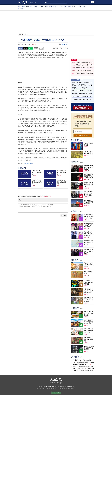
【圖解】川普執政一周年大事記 (88, 152)
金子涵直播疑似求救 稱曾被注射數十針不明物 (88, 216)
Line (30, 48)
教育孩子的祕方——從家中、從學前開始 (88, 299)
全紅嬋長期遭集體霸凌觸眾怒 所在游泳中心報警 (88, 176)
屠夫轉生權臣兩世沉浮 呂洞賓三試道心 (88, 264)
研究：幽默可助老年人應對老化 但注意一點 (88, 330)
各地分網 (21, 8)
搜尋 (65, 2)
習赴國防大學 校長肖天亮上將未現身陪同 (88, 167)
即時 (42, 7)
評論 (46, 7)
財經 (65, 7)
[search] (55, 2)
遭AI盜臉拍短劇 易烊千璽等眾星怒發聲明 (88, 251)
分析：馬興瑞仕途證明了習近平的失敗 (81, 96)
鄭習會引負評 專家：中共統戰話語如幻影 (82, 82)
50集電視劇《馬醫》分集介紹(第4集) (62, 182)
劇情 (23, 34)
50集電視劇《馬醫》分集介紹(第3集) (37, 182)
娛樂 (69, 7)
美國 (23, 7)
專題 (50, 7)
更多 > (82, 79)
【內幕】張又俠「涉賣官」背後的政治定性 (82, 370)
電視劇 (63, 44)
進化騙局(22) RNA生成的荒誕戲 (79, 88)
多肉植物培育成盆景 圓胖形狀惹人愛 (88, 339)
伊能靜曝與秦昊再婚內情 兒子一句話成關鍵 (88, 225)
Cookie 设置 (56, 392)
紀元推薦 (77, 79)
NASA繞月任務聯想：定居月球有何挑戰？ (89, 348)
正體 (31, 2)
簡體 (35, 2)
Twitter (25, 48)
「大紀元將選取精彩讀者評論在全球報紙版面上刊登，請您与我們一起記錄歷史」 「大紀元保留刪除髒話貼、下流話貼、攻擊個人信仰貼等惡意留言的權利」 (43, 208)
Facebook (20, 48)
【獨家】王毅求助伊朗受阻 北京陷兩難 (81, 360)
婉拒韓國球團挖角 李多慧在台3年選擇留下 (89, 242)
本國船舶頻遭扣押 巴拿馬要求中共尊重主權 (88, 202)
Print (41, 48)
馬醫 (67, 44)
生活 (80, 7)
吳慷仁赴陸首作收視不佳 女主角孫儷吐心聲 (88, 233)
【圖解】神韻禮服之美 (88, 144)
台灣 (35, 7)
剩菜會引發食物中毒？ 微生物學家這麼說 (88, 313)
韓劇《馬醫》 (30, 163)
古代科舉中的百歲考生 (88, 272)
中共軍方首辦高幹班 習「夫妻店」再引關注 (88, 193)
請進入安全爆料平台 (82, 108)
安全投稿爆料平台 (46, 196)
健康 (84, 7)
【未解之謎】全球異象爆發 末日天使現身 (88, 282)
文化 (73, 7)
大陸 (19, 7)
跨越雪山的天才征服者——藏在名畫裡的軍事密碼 (88, 291)
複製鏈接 (36, 48)
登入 (92, 2)
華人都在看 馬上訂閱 (82, 135)
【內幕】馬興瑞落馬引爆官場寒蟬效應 (81, 99)
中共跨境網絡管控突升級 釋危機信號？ (88, 184)
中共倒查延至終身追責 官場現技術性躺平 (82, 93)
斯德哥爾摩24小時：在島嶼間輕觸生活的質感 (88, 321)
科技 (61, 7)
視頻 (54, 7)
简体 (57, 48)
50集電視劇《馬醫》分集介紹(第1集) (37, 172)
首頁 (20, 34)
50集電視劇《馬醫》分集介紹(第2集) (62, 172)
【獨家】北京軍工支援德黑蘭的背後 (81, 364)
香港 (27, 7)
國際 (31, 7)
